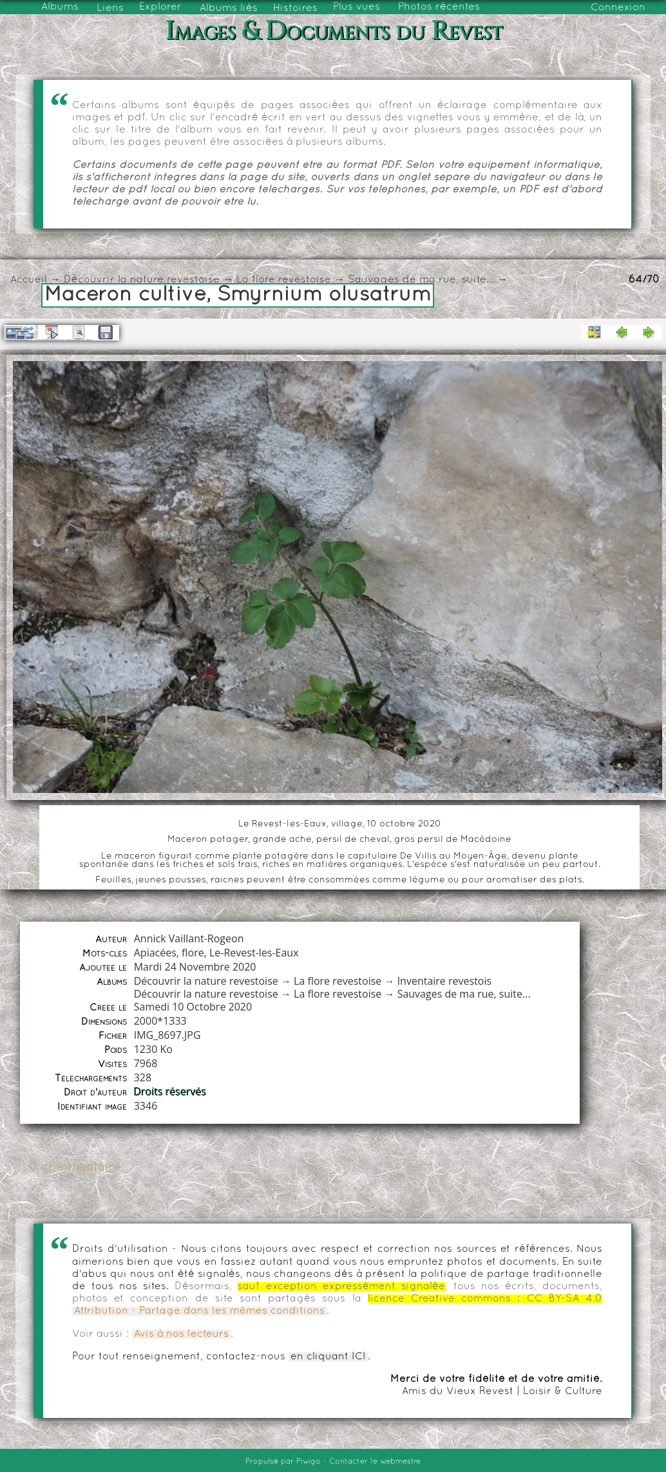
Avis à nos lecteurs (181, 1334)
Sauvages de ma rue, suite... (421, 279)
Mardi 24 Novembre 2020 (195, 967)
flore (193, 953)
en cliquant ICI (328, 1356)
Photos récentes (439, 7)
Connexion (618, 7)
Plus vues (356, 7)
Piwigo (308, 1461)
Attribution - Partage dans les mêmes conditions (199, 1311)
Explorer (160, 7)
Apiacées (155, 953)
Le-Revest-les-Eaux (254, 953)
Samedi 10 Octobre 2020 (193, 1007)
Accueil (28, 279)
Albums (60, 7)
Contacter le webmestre (375, 1461)
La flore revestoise (283, 279)
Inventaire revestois (444, 981)
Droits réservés (170, 1092)
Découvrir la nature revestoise (142, 279)
